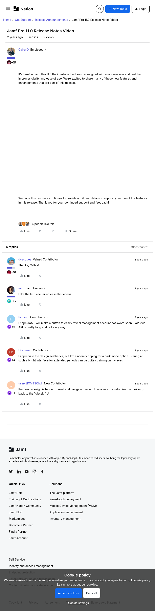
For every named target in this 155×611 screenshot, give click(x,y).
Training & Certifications (25, 499)
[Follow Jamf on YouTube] (27, 471)
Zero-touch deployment (65, 499)
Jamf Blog (15, 512)
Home (7, 19)
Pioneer (23, 317)
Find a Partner (18, 531)
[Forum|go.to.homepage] (23, 8)
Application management (66, 512)
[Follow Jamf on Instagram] (34, 471)
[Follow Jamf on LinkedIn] (19, 471)
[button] (7, 9)
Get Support (23, 19)
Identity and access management (31, 566)
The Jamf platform (62, 492)
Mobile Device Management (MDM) (73, 505)
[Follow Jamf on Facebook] (42, 471)
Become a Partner (21, 525)
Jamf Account (18, 538)
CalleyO (23, 49)
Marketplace (17, 518)
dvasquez (24, 259)
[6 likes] (36, 224)
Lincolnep (24, 350)
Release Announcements (51, 19)
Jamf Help (16, 492)
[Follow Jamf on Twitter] (11, 471)
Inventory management (65, 518)
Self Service (17, 559)
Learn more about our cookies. (77, 584)
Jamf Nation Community (25, 505)
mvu (21, 288)
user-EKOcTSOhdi (30, 383)
